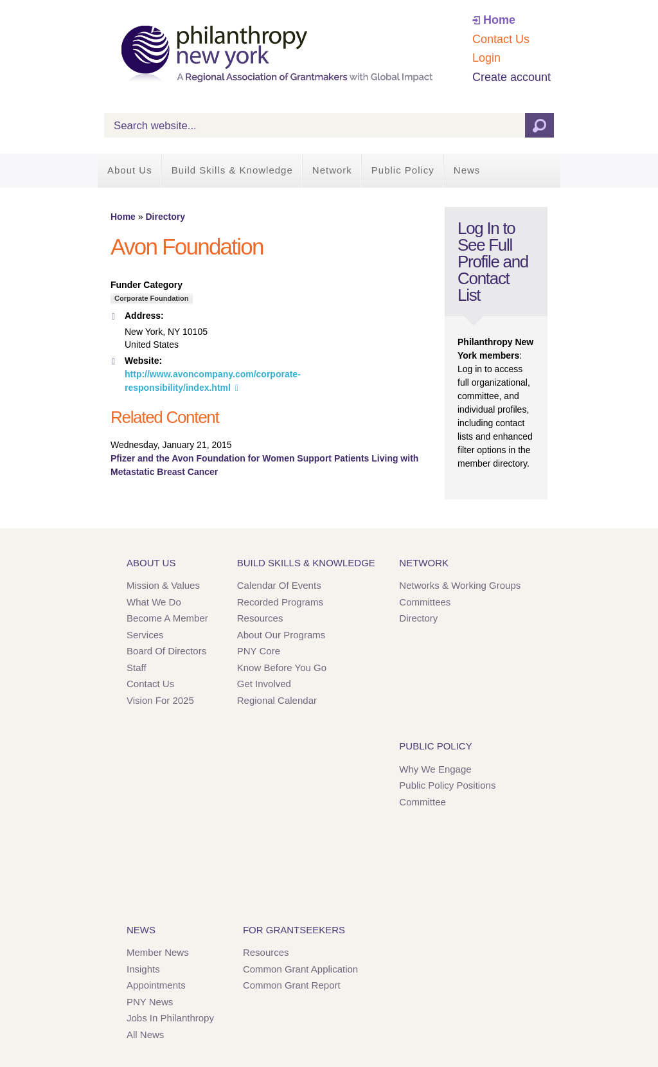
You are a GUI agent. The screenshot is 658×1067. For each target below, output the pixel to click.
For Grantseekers (294, 929)
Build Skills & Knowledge (232, 170)
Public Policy (402, 170)
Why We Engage (435, 769)
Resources (260, 618)
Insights (143, 969)
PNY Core (258, 650)
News (467, 170)
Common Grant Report (292, 985)
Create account (511, 77)
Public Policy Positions (447, 785)
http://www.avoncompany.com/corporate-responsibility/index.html (213, 381)
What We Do (154, 601)
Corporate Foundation (151, 298)
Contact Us (500, 39)
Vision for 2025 (160, 700)
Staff (137, 667)
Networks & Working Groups (459, 585)
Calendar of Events (279, 585)
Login (486, 57)
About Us (129, 170)
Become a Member (167, 618)
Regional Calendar (277, 700)
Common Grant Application (300, 969)
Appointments (156, 985)
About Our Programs (281, 634)
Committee (422, 801)
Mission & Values (163, 585)
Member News (158, 952)
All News (145, 1034)
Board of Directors (166, 650)
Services (145, 634)
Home (499, 19)
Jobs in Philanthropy (170, 1017)
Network (332, 170)
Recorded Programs (280, 601)
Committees (424, 601)
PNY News (150, 1001)
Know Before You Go (281, 667)
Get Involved (264, 683)
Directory (164, 216)
